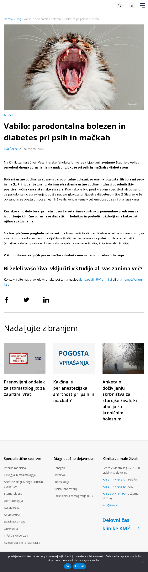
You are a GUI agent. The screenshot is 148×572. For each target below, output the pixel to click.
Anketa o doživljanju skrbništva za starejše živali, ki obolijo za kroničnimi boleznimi (120, 400)
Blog (18, 19)
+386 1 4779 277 (114, 479)
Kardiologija (11, 507)
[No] (143, 562)
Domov (8, 19)
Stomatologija (13, 493)
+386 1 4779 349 (114, 486)
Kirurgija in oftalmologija (20, 475)
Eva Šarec (11, 149)
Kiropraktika (12, 514)
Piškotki (79, 566)
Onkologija (11, 528)
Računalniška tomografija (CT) (73, 496)
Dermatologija (13, 500)
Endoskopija (62, 482)
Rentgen (59, 468)
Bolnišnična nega (14, 521)
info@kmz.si (110, 505)
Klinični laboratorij (65, 489)
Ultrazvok (60, 475)
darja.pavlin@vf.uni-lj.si (95, 279)
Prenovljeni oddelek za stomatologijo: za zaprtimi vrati (24, 388)
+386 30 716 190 (114, 493)
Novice (10, 114)
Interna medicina (15, 468)
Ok (67, 566)
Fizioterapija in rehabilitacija (22, 542)
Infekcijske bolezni (16, 535)
